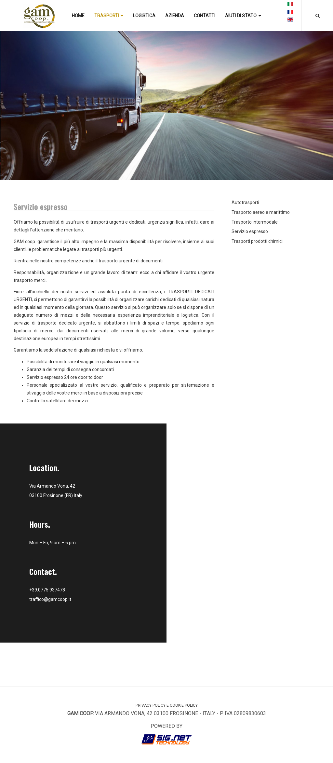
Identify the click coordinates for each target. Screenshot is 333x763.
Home (78, 15)
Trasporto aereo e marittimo (261, 212)
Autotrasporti (245, 202)
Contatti (204, 15)
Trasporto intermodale (255, 222)
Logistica (144, 15)
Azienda (174, 15)
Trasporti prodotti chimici (257, 241)
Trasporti (108, 15)
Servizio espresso (250, 231)
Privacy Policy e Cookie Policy (167, 705)
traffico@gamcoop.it (50, 599)
